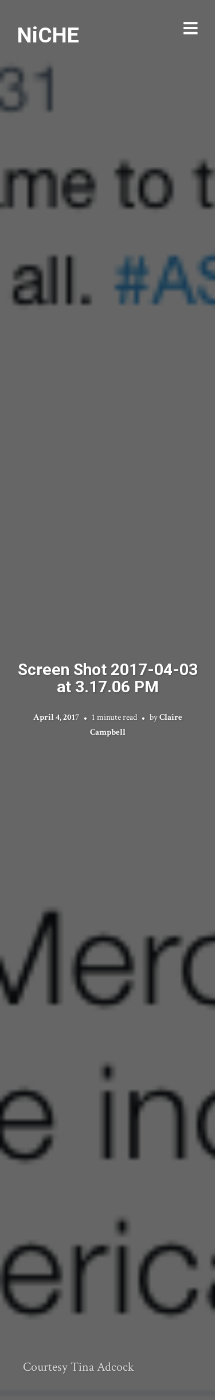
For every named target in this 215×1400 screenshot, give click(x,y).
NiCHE (48, 35)
